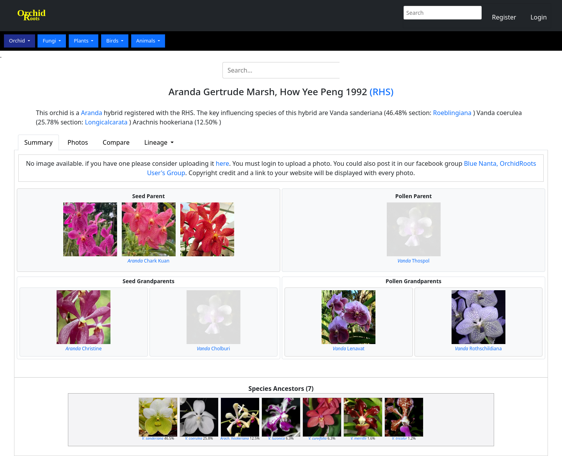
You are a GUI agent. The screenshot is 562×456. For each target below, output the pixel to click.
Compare (116, 142)
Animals (146, 40)
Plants (82, 40)
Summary (38, 142)
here (222, 163)
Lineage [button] (156, 142)
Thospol (414, 260)
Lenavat (349, 348)
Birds (113, 40)
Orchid (17, 40)
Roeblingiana (452, 112)
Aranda (91, 112)
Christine (83, 348)
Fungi (50, 40)
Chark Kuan (148, 260)
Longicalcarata (106, 122)
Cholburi (213, 348)
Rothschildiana (478, 348)
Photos (78, 142)
